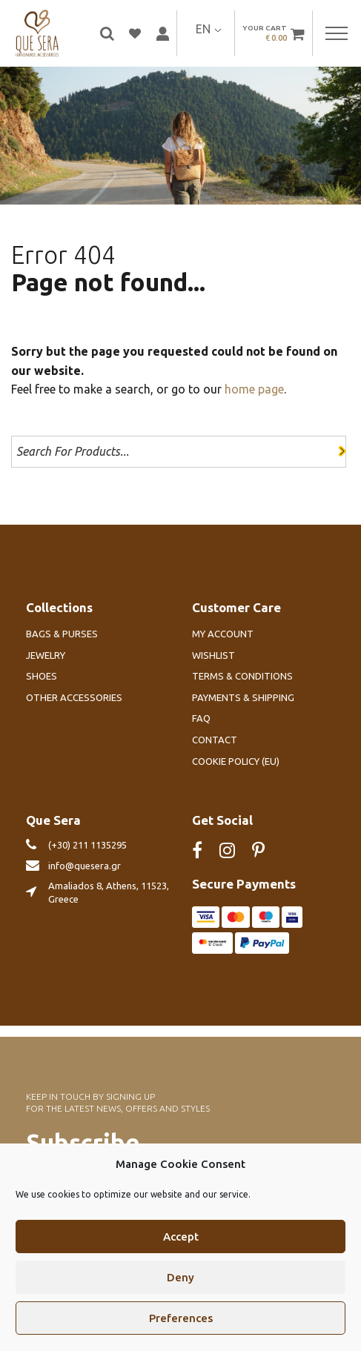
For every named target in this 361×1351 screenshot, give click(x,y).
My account (223, 633)
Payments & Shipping (243, 697)
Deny (180, 1290)
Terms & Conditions (242, 676)
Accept (181, 1250)
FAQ (201, 718)
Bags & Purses (62, 633)
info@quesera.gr (84, 865)
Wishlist (213, 655)
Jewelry (45, 655)
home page (254, 389)
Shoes (41, 676)
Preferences (181, 1331)
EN (203, 29)
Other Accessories (74, 697)
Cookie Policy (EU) (235, 761)
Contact (214, 739)
